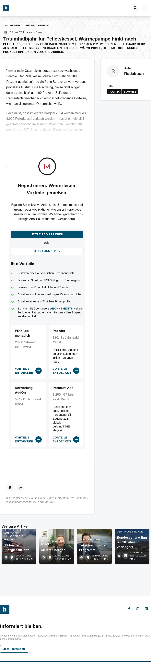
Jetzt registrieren (47, 234)
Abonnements (61, 308)
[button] (6, 25)
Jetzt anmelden (47, 251)
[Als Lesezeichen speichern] (10, 487)
